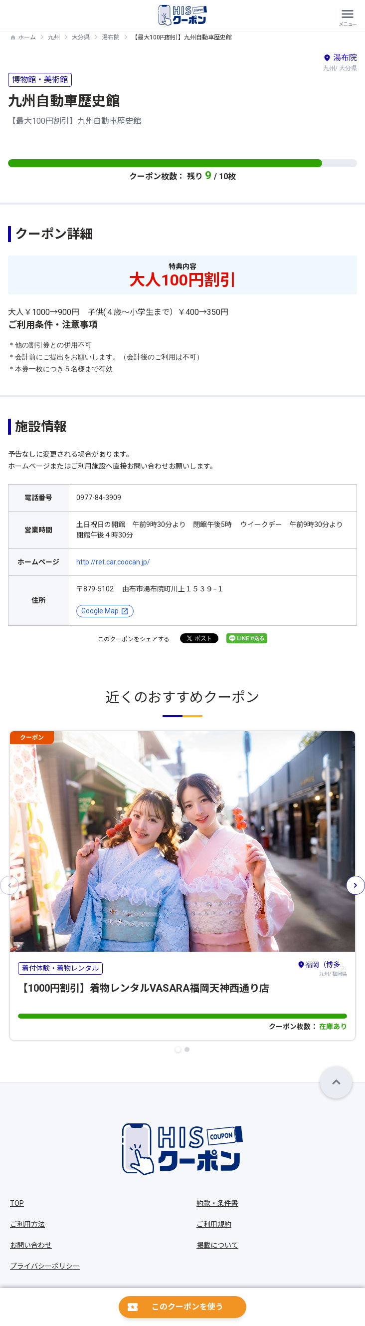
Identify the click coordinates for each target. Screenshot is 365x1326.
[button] (178, 1049)
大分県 (81, 37)
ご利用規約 (213, 1224)
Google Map (100, 611)
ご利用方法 (27, 1224)
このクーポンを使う (187, 1307)
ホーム (27, 37)
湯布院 (111, 37)
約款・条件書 (217, 1203)
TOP (17, 1203)
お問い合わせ (31, 1245)
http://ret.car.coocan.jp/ (113, 562)
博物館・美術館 (40, 79)
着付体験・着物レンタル (60, 968)
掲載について (217, 1245)
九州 (54, 37)
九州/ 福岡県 (322, 968)
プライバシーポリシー (45, 1266)
